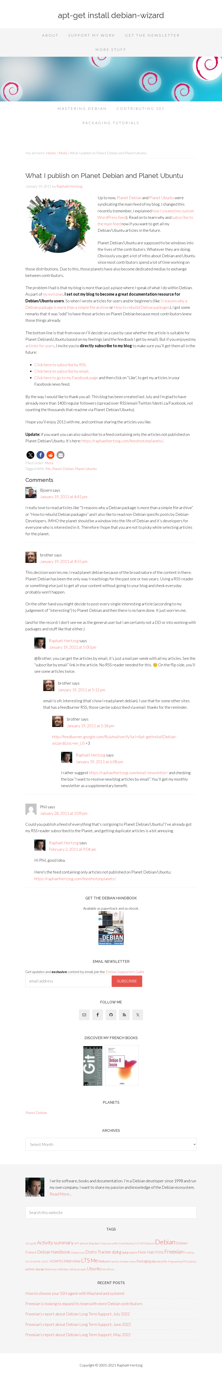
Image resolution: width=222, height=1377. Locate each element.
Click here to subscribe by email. (61, 371)
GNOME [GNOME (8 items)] (34, 1261)
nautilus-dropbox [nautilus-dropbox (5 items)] (120, 1261)
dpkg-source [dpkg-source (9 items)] (129, 1252)
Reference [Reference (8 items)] (51, 1269)
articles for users (39, 345)
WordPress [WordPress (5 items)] (108, 1269)
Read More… (61, 1193)
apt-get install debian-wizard (111, 15)
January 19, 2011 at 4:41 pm (63, 496)
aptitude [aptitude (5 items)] (84, 1243)
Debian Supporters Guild (124, 972)
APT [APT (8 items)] (76, 1243)
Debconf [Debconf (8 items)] (149, 1243)
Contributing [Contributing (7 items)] (126, 1243)
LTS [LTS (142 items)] (85, 1260)
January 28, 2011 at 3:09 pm (63, 813)
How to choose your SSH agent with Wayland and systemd (74, 1293)
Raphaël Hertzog (64, 640)
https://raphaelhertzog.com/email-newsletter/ (128, 772)
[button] (30, 455)
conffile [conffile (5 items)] (114, 1243)
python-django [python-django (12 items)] (34, 1269)
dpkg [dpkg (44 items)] (116, 1251)
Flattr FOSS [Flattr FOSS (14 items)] (155, 1252)
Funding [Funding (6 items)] (189, 1252)
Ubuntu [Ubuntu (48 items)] (94, 1268)
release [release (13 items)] (63, 1269)
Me (48, 468)
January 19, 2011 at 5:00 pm (72, 647)
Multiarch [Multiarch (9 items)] (104, 1261)
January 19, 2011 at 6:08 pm (99, 761)
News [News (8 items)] (132, 1261)
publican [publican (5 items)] (192, 1261)
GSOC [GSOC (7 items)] (45, 1261)
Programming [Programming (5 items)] (175, 1261)
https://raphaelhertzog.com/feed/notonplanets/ (122, 440)
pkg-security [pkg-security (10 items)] (159, 1261)
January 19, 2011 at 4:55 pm (63, 561)
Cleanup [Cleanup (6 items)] (105, 1243)
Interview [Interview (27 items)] (72, 1261)
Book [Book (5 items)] (97, 1243)
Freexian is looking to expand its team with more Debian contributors (83, 1303)
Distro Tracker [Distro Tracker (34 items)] (98, 1252)
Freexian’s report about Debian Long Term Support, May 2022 (78, 1334)
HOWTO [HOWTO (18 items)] (56, 1261)
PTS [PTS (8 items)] (185, 1261)
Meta (49, 463)
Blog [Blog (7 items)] (91, 1243)
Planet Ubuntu (161, 197)
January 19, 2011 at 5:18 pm (90, 725)
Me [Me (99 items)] (94, 1260)
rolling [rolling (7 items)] (72, 1269)
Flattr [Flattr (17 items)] (142, 1252)
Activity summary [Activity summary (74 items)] (55, 1242)
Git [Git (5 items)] (27, 1261)
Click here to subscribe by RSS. (60, 364)
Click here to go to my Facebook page (66, 377)
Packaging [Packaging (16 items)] (143, 1261)
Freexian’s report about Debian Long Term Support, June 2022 (78, 1324)
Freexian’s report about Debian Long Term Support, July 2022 (77, 1313)
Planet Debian (129, 197)
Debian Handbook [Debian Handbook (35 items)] (53, 1251)
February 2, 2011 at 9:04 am (72, 849)
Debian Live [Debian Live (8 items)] (78, 1252)
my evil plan (53, 294)
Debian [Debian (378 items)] (165, 1242)
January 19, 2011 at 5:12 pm (81, 689)
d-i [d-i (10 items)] (142, 1243)
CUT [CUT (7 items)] (137, 1243)
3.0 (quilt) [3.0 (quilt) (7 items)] (30, 1243)
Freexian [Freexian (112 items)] (174, 1251)
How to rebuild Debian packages (142, 307)
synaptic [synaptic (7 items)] (81, 1269)
